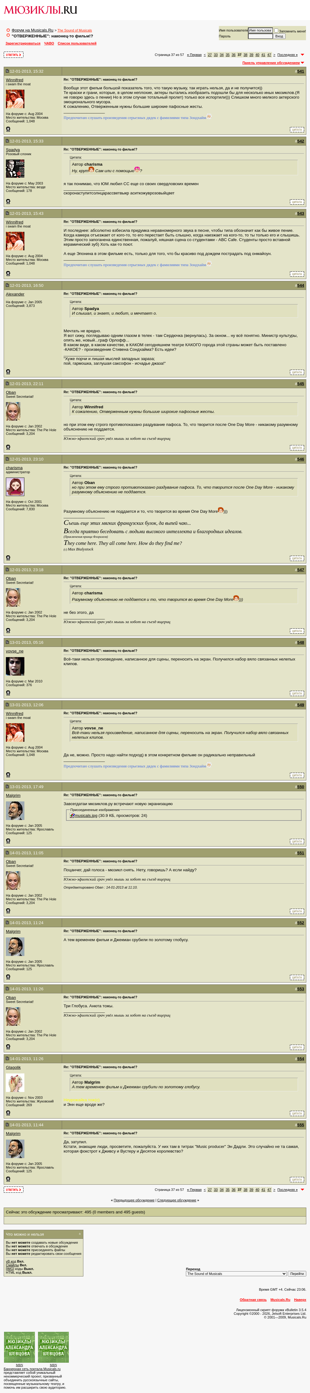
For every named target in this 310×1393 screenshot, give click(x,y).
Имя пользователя (233, 30)
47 (269, 55)
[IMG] (10, 1269)
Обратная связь (253, 1300)
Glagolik (13, 1067)
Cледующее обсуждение (176, 1200)
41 (263, 55)
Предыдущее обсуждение (134, 1200)
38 (245, 55)
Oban (11, 392)
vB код (11, 1261)
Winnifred (14, 80)
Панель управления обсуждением (271, 63)
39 (251, 55)
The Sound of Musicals (74, 30)
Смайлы (12, 1265)
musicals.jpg (86, 815)
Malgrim (13, 795)
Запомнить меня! (290, 31)
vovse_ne (14, 651)
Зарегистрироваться (23, 43)
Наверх (300, 1300)
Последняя (288, 55)
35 (227, 55)
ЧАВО (49, 43)
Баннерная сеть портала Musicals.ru (32, 1369)
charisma (14, 467)
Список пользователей (77, 43)
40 (257, 55)
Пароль (225, 36)
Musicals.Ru (280, 1300)
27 (210, 55)
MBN (19, 1365)
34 (222, 55)
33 (216, 55)
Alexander (15, 294)
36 (233, 55)
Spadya (13, 149)
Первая (194, 55)
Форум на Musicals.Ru (32, 30)
